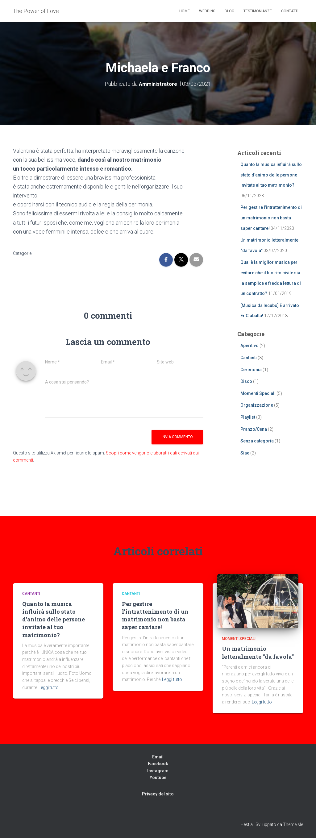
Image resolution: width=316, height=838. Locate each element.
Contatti (289, 11)
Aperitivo (249, 345)
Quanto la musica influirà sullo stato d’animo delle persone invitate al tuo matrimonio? (271, 175)
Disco (246, 381)
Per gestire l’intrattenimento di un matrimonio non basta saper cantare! (271, 217)
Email (158, 756)
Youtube (158, 777)
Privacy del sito (158, 793)
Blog (229, 11)
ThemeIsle (293, 824)
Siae (244, 452)
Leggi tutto (49, 687)
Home (184, 11)
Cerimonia (251, 369)
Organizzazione (256, 405)
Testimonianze (257, 11)
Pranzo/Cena (253, 428)
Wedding (207, 11)
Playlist (247, 416)
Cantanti (248, 357)
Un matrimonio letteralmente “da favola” (258, 652)
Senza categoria (257, 440)
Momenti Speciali (258, 393)
